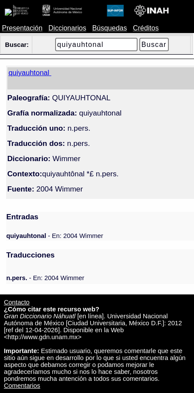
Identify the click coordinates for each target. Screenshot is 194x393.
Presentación (22, 28)
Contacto (17, 302)
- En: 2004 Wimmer (54, 235)
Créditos (146, 28)
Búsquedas (109, 28)
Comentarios (22, 385)
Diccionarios (67, 28)
